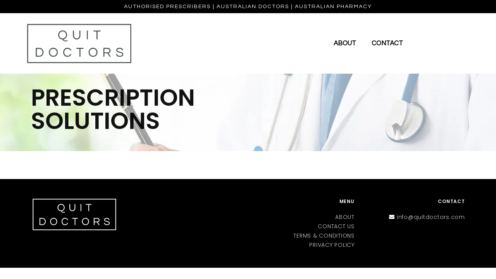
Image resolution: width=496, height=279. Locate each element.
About (345, 43)
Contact (387, 43)
